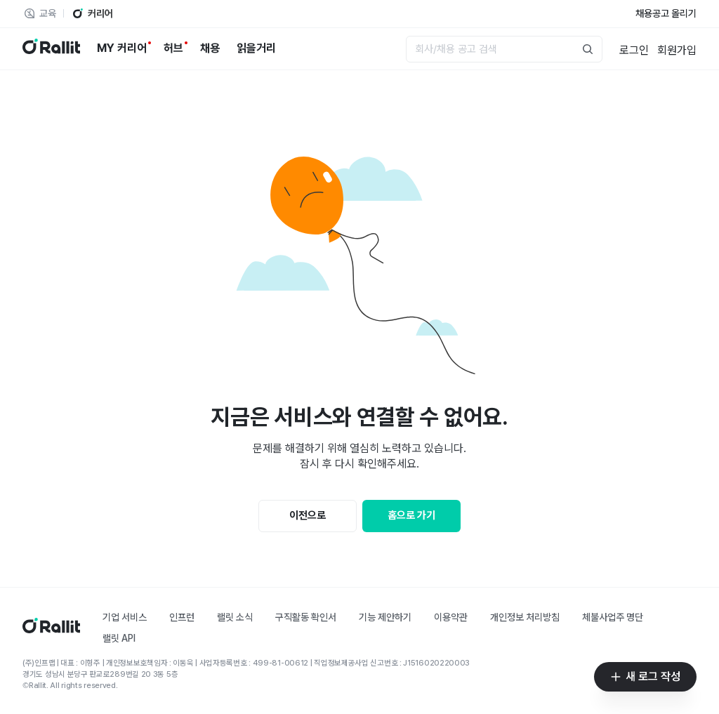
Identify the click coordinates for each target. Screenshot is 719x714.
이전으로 (307, 515)
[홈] (51, 629)
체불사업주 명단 (612, 617)
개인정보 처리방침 (525, 617)
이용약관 (451, 617)
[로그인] (634, 49)
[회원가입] (677, 49)
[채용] (210, 48)
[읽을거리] (256, 48)
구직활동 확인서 (305, 617)
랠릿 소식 (235, 617)
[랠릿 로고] (51, 49)
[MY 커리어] (122, 48)
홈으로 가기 (411, 515)
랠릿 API (119, 638)
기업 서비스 (125, 617)
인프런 (181, 617)
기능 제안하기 (385, 617)
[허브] (173, 48)
